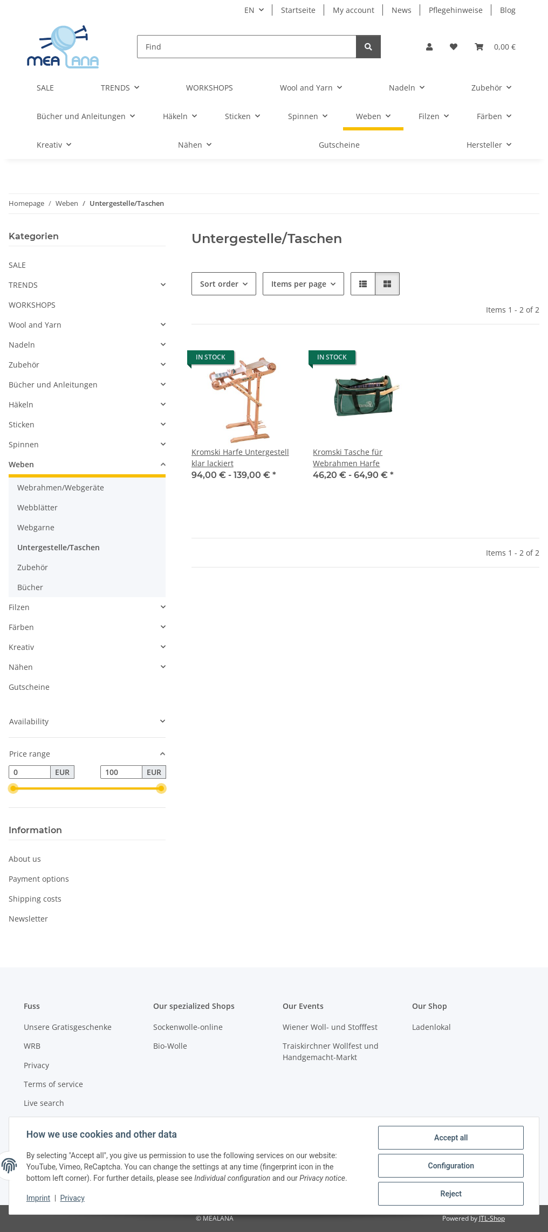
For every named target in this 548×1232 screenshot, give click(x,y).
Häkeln (21, 404)
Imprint (38, 1198)
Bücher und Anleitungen (53, 384)
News (402, 10)
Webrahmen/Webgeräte (60, 487)
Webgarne (35, 527)
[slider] (13, 789)
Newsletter (28, 918)
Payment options (39, 879)
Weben (21, 464)
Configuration (451, 1165)
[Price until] (121, 772)
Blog (508, 10)
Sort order (219, 284)
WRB (32, 1046)
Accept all (451, 1137)
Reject (451, 1193)
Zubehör (24, 364)
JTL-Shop (492, 1218)
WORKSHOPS (32, 305)
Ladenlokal (431, 1027)
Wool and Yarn (35, 325)
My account (353, 10)
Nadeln (22, 345)
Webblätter (37, 507)
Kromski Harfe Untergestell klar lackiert (240, 457)
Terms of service (53, 1084)
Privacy (72, 1198)
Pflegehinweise (456, 10)
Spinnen (24, 444)
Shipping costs (35, 899)
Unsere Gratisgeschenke (68, 1027)
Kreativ (21, 647)
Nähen (21, 667)
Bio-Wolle (170, 1046)
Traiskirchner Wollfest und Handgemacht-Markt (331, 1051)
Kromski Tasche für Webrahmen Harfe (347, 457)
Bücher (30, 587)
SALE (17, 265)
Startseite (298, 10)
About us (25, 859)
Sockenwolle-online (188, 1027)
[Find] (247, 46)
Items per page (298, 284)
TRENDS (23, 285)
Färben (21, 627)
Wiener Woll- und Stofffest (330, 1027)
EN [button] (249, 10)
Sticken (22, 424)
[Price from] (30, 772)
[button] (429, 46)
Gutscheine (29, 687)
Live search (44, 1103)
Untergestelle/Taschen (58, 547)
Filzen (19, 607)
